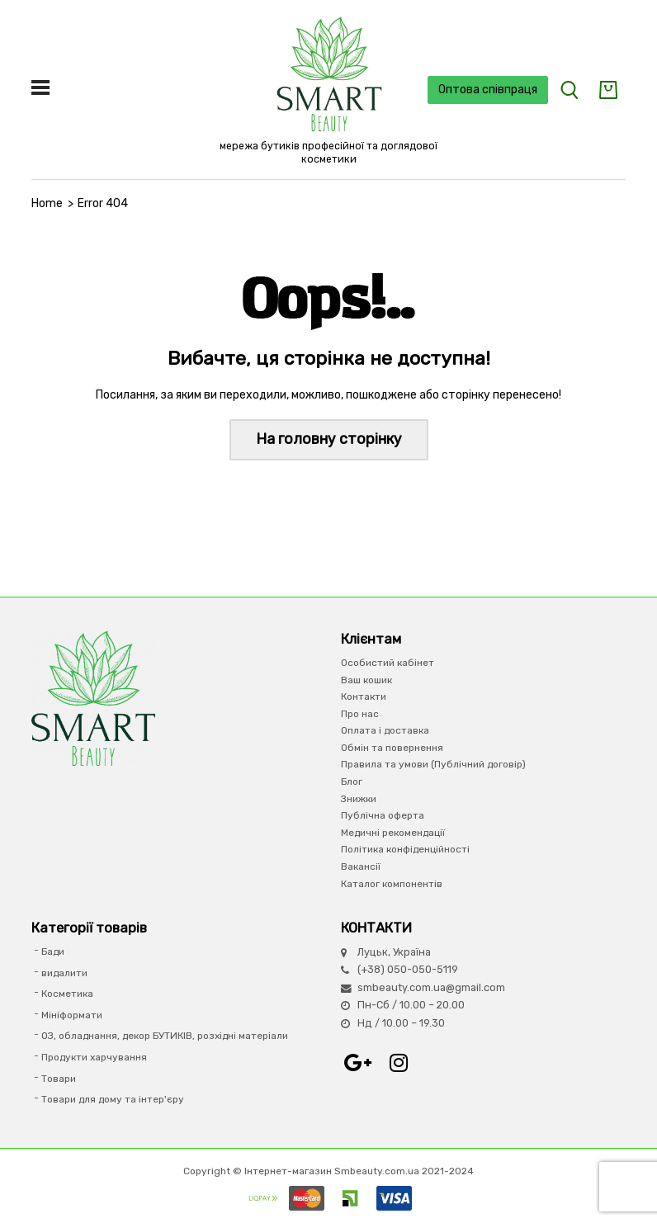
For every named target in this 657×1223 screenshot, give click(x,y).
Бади (52, 951)
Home (47, 203)
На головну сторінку (329, 439)
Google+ (357, 1062)
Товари (58, 1078)
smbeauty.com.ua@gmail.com (431, 987)
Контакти (363, 696)
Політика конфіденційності (405, 849)
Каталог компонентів (391, 884)
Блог (351, 781)
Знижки (358, 799)
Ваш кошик (366, 680)
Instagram (398, 1062)
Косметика (67, 993)
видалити (64, 973)
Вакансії (360, 866)
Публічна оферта (382, 815)
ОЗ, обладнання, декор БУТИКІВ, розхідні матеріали (164, 1035)
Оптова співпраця (487, 90)
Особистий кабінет (387, 662)
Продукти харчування (94, 1057)
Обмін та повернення (392, 747)
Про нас (360, 714)
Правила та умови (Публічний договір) (433, 764)
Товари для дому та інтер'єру (112, 1099)
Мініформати (71, 1015)
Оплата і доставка (385, 730)
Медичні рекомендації (393, 832)
